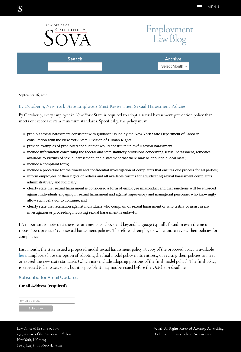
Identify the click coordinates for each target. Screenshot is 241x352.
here (22, 255)
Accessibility (202, 334)
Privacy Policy (181, 334)
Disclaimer (161, 334)
